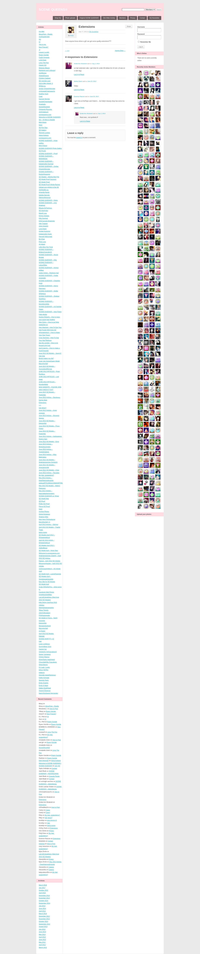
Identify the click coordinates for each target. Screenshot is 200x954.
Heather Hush (43, 94)
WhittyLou (42, 86)
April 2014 (42, 911)
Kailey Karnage (44, 678)
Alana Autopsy (44, 135)
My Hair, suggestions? (46, 475)
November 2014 (44, 898)
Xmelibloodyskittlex (45, 595)
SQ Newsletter (154, 18)
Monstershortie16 (45, 626)
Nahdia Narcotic (44, 195)
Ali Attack (42, 244)
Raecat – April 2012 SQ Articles (49, 561)
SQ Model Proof (44, 182)
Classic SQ (42, 65)
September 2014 (44, 903)
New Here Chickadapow (47, 519)
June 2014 (42, 908)
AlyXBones (42, 73)
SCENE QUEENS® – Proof (48, 154)
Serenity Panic (44, 680)
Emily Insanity (43, 683)
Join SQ (57, 766)
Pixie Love (42, 242)
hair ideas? (42, 408)
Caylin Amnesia (44, 57)
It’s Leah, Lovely (44, 667)
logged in (79, 137)
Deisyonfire (42, 623)
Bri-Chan (42, 239)
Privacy (132, 18)
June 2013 (42, 932)
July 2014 (42, 906)
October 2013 (43, 921)
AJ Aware (42, 631)
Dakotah (42, 636)
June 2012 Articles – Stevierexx (49, 397)
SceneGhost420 (44, 107)
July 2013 (42, 929)
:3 (39, 50)
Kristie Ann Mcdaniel (80, 63)
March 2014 (43, 914)
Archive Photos (44, 512)
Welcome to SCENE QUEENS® (50, 117)
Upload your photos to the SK (49, 187)
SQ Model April (44, 584)
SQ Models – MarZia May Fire (49, 177)
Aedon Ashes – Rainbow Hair (49, 273)
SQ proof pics (43, 211)
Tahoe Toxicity (43, 610)
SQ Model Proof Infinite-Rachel (49, 185)
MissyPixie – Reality (45, 34)
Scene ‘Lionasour (45, 654)
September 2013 (44, 924)
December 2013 (44, 916)
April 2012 (42, 945)
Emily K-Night (43, 685)
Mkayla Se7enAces (45, 208)
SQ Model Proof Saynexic (47, 179)
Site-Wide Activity (109, 18)
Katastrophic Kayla (45, 234)
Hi (39, 42)
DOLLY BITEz (43, 670)
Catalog (51, 867)
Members (122, 18)
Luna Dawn (43, 229)
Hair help (42, 356)
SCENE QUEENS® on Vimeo (49, 496)
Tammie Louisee (44, 133)
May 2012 (42, 942)
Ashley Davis (78, 81)
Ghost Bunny (43, 665)
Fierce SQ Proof (44, 506)
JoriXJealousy (43, 112)
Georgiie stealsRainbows (47, 675)
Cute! (40, 96)
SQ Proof (42, 501)
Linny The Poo (44, 63)
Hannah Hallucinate (45, 236)
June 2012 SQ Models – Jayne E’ (50, 353)
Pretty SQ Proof (44, 504)
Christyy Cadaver (45, 78)
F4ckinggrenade (44, 615)
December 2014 (44, 895)
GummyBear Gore (45, 647)
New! (40, 125)
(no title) (41, 31)
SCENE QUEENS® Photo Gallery (50, 148)
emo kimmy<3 (52, 820)
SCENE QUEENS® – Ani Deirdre (50, 307)
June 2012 (42, 940)
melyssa (41, 844)
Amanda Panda (44, 192)
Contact (142, 18)
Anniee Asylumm (44, 231)
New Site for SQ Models (47, 582)
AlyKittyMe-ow (43, 190)
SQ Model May (44, 499)
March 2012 (43, 947)
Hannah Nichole (44, 99)
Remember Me (144, 42)
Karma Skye (43, 400)
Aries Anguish (43, 226)
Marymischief (43, 628)
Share (129, 26)
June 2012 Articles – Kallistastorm (50, 436)
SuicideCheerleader (45, 102)
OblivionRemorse (45, 198)
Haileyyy (42, 673)
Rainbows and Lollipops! (47, 70)
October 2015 (43, 890)
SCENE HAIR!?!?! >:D (46, 639)
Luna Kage (42, 60)
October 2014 (43, 901)
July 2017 (42, 888)
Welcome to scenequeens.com (49, 553)
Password (149, 36)
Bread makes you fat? (46, 358)
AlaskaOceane (44, 76)
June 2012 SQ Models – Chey (49, 470)
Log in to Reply (79, 74)
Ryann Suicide (44, 55)
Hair (40, 641)
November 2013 (44, 919)
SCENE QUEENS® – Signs (48, 200)
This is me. (42, 44)
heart (40, 509)
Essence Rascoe (79, 96)
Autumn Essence (44, 691)
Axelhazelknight (44, 37)
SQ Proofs (42, 151)
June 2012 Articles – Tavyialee (49, 473)
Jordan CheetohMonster (47, 89)
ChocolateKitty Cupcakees (48, 662)
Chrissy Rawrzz (44, 657)
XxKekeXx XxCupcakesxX (48, 652)
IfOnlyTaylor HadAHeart (47, 660)
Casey (41, 309)
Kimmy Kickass (44, 216)
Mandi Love (43, 213)
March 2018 (43, 885)
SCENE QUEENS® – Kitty (48, 260)
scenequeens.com (45, 115)
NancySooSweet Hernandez (48, 693)
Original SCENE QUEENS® (89, 18)
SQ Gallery (42, 130)
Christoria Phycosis (45, 109)
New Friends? (43, 47)
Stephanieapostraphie (46, 608)
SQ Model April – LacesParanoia (50, 574)
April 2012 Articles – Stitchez (48, 524)
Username (149, 29)
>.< (40, 405)
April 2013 (42, 937)
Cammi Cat (42, 649)
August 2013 (43, 927)
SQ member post (44, 81)
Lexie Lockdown (44, 644)
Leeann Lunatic (44, 52)
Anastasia (42, 104)
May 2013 (42, 934)
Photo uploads (70, 18)
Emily (72, 35)
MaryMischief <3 (44, 522)
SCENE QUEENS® (53, 9)
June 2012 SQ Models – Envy (49, 442)
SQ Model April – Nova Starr (48, 550)
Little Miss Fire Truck (46, 247)
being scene (43, 532)
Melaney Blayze (44, 68)
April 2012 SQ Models (46, 634)
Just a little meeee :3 (46, 83)
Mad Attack (42, 122)
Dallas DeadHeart (45, 688)
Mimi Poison (43, 146)
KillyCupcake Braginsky (47, 221)
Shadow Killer (43, 517)
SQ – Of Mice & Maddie (47, 120)
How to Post (54, 709)
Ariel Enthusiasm (44, 613)
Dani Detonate (44, 761)
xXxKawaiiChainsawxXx (47, 91)
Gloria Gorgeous (44, 514)
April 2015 (42, 893)
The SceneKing (93, 32)
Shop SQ (58, 18)
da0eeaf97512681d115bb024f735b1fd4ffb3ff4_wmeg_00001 (59, 483)
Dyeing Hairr (43, 439)
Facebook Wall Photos (46, 592)
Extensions (42, 403)
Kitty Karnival (43, 218)
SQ (40, 39)
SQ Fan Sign (43, 128)
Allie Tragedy (43, 224)
